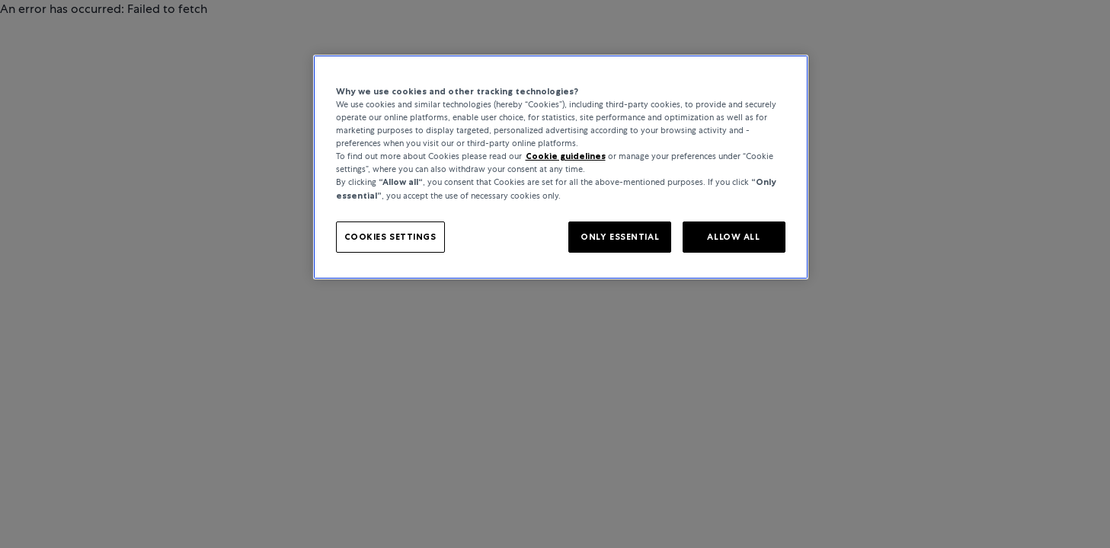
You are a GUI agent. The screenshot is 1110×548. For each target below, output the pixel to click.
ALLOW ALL (733, 236)
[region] (560, 167)
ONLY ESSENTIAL (620, 236)
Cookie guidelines (566, 156)
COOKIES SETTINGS (390, 236)
